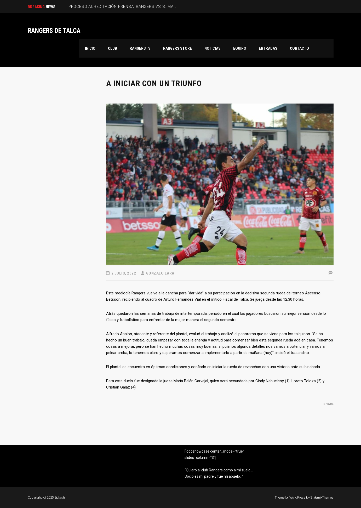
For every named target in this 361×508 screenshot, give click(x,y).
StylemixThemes (321, 497)
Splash (59, 497)
